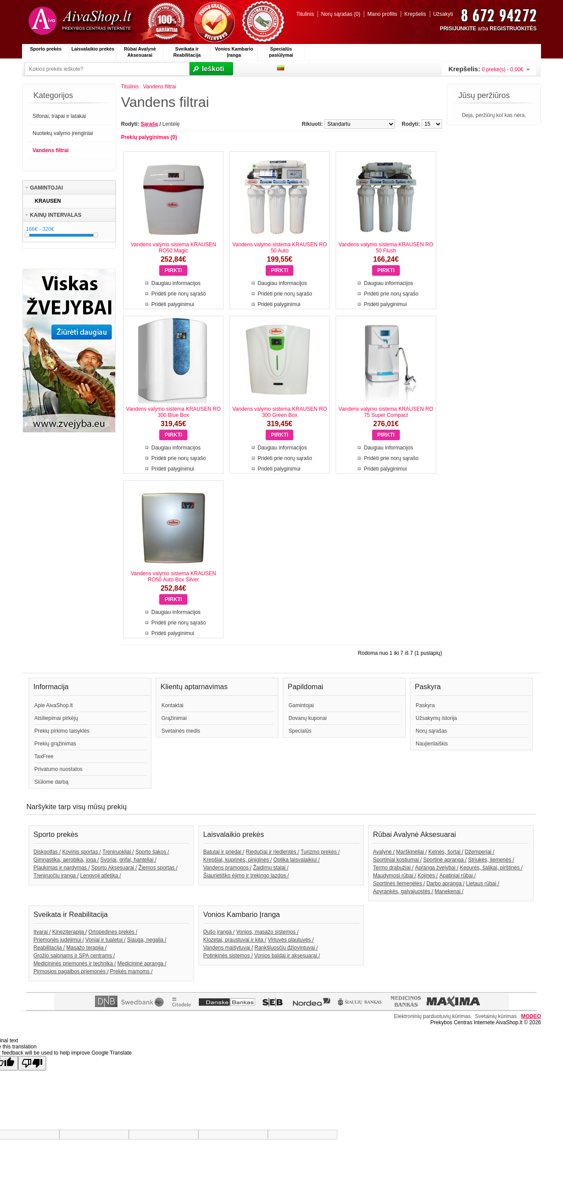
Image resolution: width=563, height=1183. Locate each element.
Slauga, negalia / (146, 940)
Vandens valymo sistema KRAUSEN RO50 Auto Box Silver (173, 576)
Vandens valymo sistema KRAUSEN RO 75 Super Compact (386, 412)
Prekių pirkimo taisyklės (61, 731)
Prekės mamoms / (131, 971)
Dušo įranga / (218, 932)
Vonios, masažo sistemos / (267, 932)
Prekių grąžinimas (55, 744)
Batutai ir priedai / (223, 852)
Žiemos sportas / (158, 868)
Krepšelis (415, 14)
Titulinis (305, 14)
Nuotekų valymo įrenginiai (63, 133)
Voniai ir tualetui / (105, 940)
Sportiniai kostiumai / (397, 860)
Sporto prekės (46, 48)
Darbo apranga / (445, 883)
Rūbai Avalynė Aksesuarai (140, 52)
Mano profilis (382, 14)
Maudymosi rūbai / (394, 876)
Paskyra (425, 705)
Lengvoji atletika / (100, 876)
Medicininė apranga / (141, 963)
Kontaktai (172, 705)
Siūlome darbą (51, 782)
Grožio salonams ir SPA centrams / (74, 956)
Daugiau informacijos (176, 283)
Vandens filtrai (51, 150)
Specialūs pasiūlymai (281, 52)
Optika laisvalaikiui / (296, 860)
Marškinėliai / (411, 852)
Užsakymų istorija (436, 718)
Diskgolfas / (47, 852)
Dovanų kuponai (308, 718)
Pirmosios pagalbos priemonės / (71, 971)
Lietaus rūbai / (482, 883)
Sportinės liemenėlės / (399, 883)
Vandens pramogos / (227, 868)
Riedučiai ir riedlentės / (272, 852)
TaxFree (43, 756)
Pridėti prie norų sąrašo (178, 294)
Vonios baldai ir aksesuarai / (287, 956)
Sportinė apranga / (445, 860)
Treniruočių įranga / (56, 876)
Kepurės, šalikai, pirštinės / (491, 868)
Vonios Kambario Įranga (234, 52)
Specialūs (300, 731)
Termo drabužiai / (393, 868)
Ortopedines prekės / (112, 932)
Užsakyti (443, 14)
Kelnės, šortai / (445, 852)
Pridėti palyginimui (172, 304)
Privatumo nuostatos (58, 769)
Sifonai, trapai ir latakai (59, 116)
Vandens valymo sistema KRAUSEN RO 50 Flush (386, 247)
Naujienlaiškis (432, 744)
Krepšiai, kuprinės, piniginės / (237, 860)
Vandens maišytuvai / (228, 948)
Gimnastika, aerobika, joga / (66, 860)
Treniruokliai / (118, 852)
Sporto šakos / (152, 852)
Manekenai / (449, 891)
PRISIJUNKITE (458, 29)
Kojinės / (427, 876)
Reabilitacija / (49, 948)
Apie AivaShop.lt (53, 705)
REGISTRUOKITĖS (513, 29)
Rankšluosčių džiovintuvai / (286, 948)
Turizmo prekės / (320, 852)
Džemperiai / (479, 852)
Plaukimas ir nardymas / (61, 868)
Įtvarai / (42, 932)
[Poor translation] (32, 1063)
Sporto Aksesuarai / (114, 868)
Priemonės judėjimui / (58, 940)
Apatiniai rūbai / (457, 876)
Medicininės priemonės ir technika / (74, 963)
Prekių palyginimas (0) (149, 137)
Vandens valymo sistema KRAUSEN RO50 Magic (173, 247)
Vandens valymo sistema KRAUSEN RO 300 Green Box (279, 412)
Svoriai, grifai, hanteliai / (128, 860)
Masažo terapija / (86, 948)
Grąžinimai (173, 718)
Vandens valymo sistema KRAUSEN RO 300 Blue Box (173, 412)
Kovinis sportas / (81, 852)
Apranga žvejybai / (436, 868)
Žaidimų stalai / (271, 868)
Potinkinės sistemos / (228, 956)
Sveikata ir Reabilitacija (187, 52)
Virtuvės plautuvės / (291, 940)
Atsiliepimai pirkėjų (56, 718)
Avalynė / (384, 852)
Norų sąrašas (431, 731)
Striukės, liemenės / (491, 860)
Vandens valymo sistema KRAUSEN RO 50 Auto (279, 247)
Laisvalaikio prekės (92, 48)
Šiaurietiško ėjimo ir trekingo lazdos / (246, 876)
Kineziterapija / (69, 932)
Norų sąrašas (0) (340, 14)
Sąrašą (149, 124)
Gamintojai (301, 705)
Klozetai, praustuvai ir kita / (234, 940)
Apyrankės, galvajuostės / (403, 891)
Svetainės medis (180, 731)
